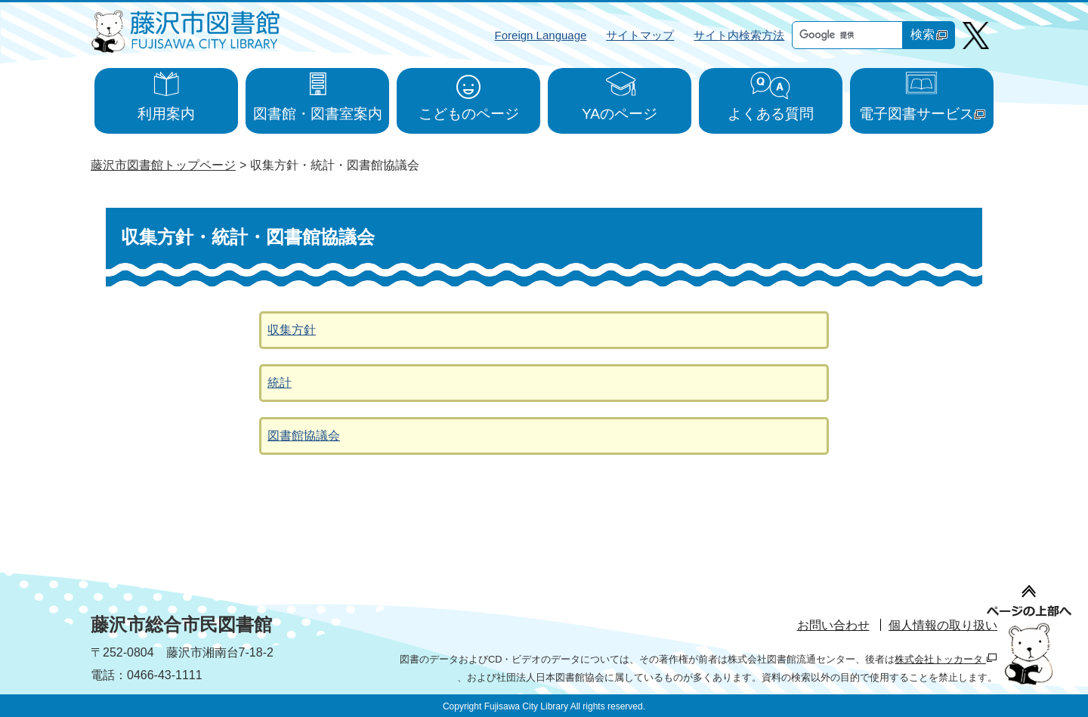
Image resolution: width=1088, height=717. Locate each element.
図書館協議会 (303, 435)
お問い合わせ (833, 625)
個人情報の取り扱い (943, 625)
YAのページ (619, 114)
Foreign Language (541, 35)
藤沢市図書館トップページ (163, 165)
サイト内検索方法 (739, 35)
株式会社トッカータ (946, 659)
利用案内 (166, 114)
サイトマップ (640, 35)
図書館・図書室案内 (317, 114)
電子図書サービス (922, 114)
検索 (928, 34)
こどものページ (469, 114)
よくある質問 (771, 114)
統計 (279, 382)
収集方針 (291, 329)
